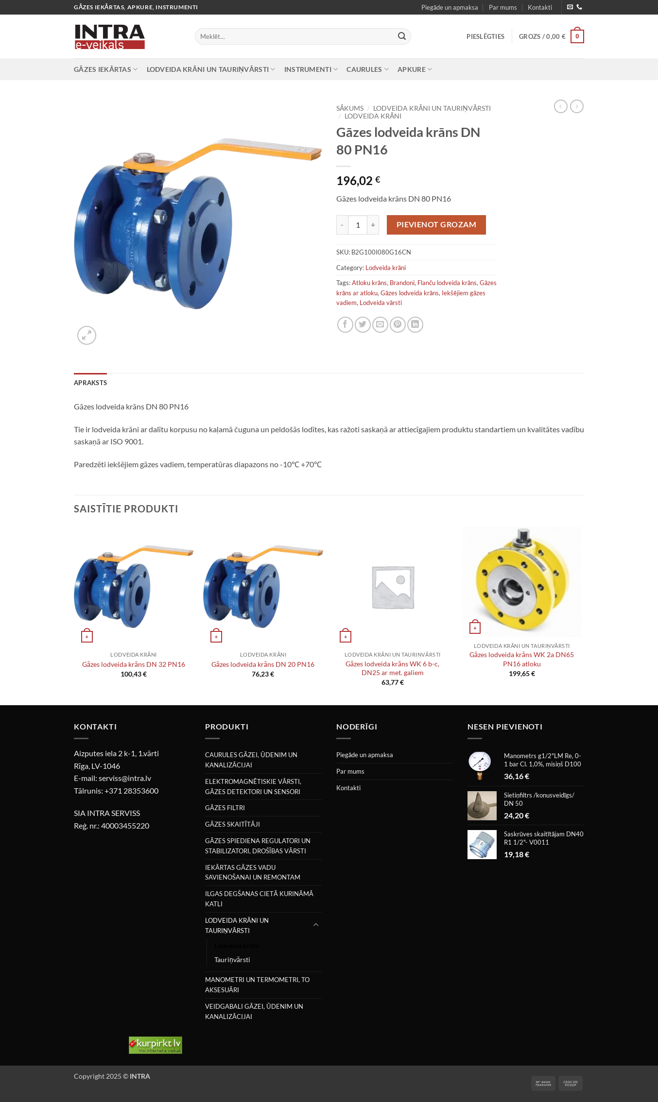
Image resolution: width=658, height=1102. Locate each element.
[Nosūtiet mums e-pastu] (570, 7)
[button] (485, 36)
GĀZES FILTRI (225, 808)
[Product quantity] (357, 225)
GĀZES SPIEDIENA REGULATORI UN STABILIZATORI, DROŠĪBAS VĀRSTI (258, 846)
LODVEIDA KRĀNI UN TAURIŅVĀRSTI (211, 69)
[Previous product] (577, 106)
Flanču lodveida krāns (447, 283)
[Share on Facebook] (345, 325)
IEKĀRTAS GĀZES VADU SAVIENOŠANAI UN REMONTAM (252, 873)
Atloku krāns (369, 283)
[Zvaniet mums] (579, 7)
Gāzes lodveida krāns (410, 293)
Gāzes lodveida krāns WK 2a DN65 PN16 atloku (521, 659)
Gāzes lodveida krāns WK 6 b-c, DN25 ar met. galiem (392, 668)
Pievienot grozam (436, 224)
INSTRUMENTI (311, 69)
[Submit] (402, 36)
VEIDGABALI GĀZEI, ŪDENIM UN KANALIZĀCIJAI (254, 1011)
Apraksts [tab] (90, 383)
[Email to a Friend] (380, 325)
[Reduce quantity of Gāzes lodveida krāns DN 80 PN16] (342, 225)
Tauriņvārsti (232, 959)
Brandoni (402, 283)
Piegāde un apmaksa (449, 7)
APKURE (415, 69)
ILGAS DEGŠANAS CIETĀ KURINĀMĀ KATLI (259, 899)
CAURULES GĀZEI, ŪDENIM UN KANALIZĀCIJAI (251, 760)
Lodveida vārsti (381, 302)
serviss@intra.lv (125, 777)
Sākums (350, 108)
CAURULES (367, 69)
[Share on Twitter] (363, 325)
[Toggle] (316, 925)
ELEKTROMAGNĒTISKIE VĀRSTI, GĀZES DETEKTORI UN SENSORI (253, 787)
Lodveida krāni (373, 116)
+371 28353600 (131, 790)
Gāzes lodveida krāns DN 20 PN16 (262, 664)
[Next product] (561, 106)
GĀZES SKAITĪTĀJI (232, 824)
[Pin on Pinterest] (398, 325)
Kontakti (540, 7)
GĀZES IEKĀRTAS (106, 69)
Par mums (503, 7)
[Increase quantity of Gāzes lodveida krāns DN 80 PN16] (373, 225)
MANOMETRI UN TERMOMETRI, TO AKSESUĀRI (257, 985)
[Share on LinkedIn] (415, 325)
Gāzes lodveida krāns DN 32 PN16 (133, 664)
